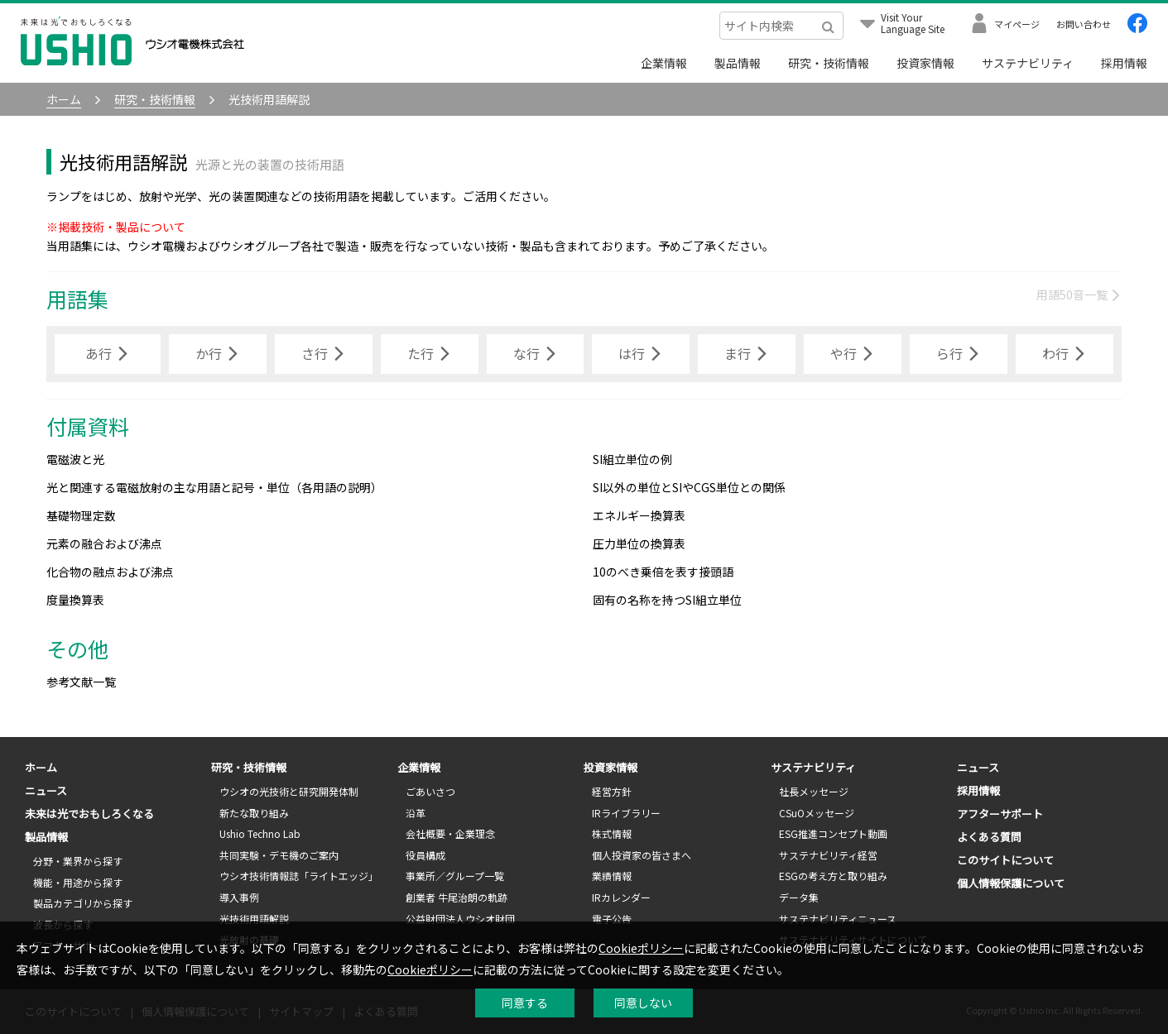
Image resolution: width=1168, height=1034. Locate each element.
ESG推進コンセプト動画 (833, 833)
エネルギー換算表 (639, 515)
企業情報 (664, 63)
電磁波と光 (75, 459)
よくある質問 (989, 837)
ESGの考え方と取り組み (833, 876)
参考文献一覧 (81, 681)
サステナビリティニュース (837, 919)
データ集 (799, 897)
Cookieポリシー (641, 948)
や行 (852, 354)
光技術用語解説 (254, 919)
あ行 (107, 354)
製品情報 (737, 63)
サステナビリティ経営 (828, 855)
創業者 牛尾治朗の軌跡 (456, 897)
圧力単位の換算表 (639, 543)
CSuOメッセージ (816, 813)
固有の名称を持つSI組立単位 (667, 599)
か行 (217, 354)
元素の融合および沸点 (104, 543)
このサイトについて (1005, 860)
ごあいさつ (430, 791)
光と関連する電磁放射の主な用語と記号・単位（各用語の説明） (214, 487)
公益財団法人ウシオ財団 (460, 919)
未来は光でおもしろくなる (89, 813)
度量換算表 (75, 599)
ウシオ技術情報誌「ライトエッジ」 (298, 876)
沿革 (415, 813)
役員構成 (425, 855)
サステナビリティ (1028, 63)
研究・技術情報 (828, 63)
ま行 (746, 354)
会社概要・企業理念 (450, 833)
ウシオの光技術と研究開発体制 (288, 791)
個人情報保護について (1011, 883)
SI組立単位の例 (632, 459)
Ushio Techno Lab (259, 833)
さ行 (323, 354)
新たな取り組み (254, 813)
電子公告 (612, 919)
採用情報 (1124, 63)
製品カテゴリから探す (82, 903)
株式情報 (612, 833)
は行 (640, 354)
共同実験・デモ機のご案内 (279, 855)
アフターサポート (1000, 813)
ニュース (46, 790)
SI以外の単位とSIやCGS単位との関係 (689, 487)
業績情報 (612, 876)
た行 (429, 354)
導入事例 (239, 897)
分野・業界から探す (78, 861)
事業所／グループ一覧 (455, 876)
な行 (535, 354)
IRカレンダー (621, 897)
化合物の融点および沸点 (110, 571)
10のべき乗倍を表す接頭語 (663, 571)
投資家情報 (925, 63)
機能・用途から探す (78, 882)
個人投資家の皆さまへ (641, 855)
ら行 (958, 354)
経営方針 (612, 791)
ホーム (41, 767)
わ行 (1064, 354)
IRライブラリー (626, 813)
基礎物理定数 (81, 515)
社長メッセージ (813, 791)
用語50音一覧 (1079, 294)
